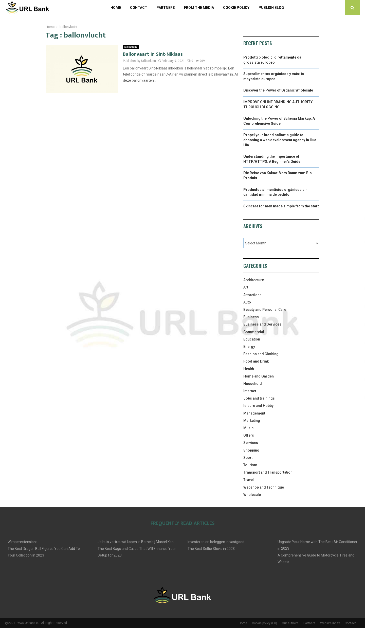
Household (252, 384)
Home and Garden (258, 376)
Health (248, 369)
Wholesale (252, 495)
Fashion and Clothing (261, 354)
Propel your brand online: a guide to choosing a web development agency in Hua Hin (279, 140)
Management (254, 413)
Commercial (253, 332)
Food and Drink (256, 361)
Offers (248, 435)
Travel (248, 480)
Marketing (251, 421)
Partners (165, 8)
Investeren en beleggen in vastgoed (216, 542)
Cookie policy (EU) (264, 623)
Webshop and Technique (263, 487)
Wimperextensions (23, 542)
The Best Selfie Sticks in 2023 (211, 549)
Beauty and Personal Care (264, 310)
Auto (247, 302)
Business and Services (262, 324)
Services (250, 443)
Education (251, 339)
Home (116, 8)
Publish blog (271, 8)
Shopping (251, 450)
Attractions (130, 46)
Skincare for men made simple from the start (281, 206)
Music (248, 428)
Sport (247, 458)
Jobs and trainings (259, 398)
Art (245, 287)
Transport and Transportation (268, 472)
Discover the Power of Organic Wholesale (278, 90)
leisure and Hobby (258, 406)
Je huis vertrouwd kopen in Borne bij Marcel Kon (136, 542)
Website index (330, 623)
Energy (249, 347)
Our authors (290, 623)
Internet (249, 391)
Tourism (250, 465)
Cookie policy (236, 8)
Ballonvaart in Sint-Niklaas (153, 54)
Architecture (253, 280)
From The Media (199, 8)
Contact (138, 8)
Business (251, 317)
